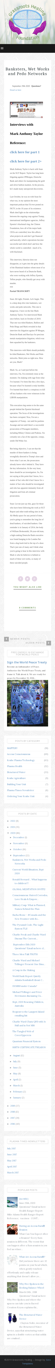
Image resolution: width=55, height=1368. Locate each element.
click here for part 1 (25, 152)
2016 (13, 1123)
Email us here (15, 90)
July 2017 (11, 1148)
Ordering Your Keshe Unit (21, 796)
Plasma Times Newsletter (20, 790)
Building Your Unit (16, 784)
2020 (13, 833)
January (17, 1097)
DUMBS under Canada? (24, 986)
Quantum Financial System (26, 1041)
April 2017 (12, 1166)
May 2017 (11, 1160)
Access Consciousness (18, 754)
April (15, 1079)
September (19, 855)
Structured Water (16, 772)
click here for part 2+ (26, 161)
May (15, 1073)
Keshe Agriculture (16, 778)
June (15, 1067)
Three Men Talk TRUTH (25, 954)
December (19, 837)
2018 (12, 1111)
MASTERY (12, 748)
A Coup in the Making (23, 970)
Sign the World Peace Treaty (27, 662)
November (19, 843)
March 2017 (13, 1172)
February (18, 1091)
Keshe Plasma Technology (21, 760)
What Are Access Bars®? (32, 1256)
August (17, 1055)
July (15, 1061)
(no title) (23, 1198)
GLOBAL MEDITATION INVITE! (28, 889)
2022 (13, 821)
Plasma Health (14, 766)
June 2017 (12, 1154)
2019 (13, 1105)
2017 (12, 1118)
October (17, 849)
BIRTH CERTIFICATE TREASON (29, 1047)
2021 (12, 827)
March (16, 1085)
